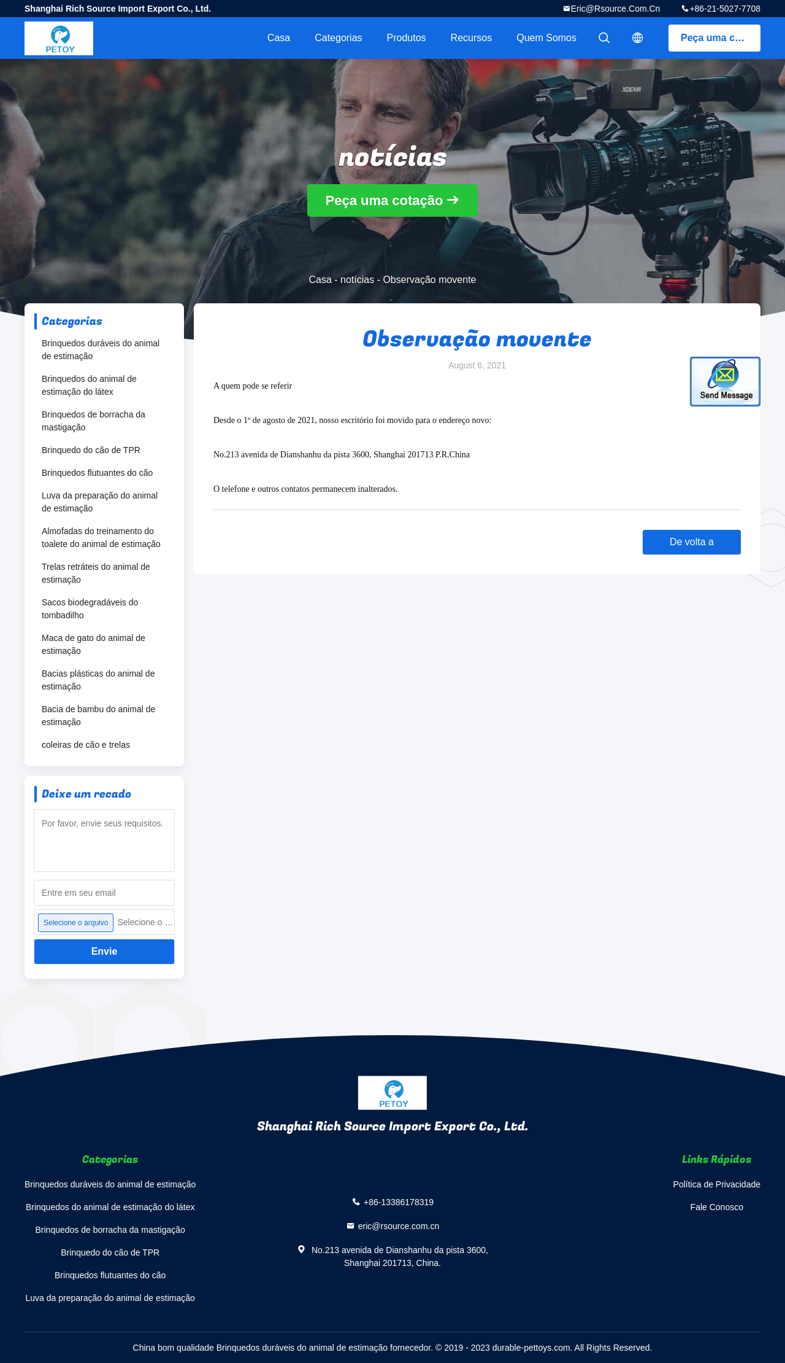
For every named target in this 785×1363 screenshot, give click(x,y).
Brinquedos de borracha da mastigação (93, 421)
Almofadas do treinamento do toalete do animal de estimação (101, 537)
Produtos (406, 38)
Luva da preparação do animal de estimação (100, 502)
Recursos (471, 38)
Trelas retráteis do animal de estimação (96, 573)
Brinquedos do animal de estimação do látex (89, 385)
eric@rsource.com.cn (616, 9)
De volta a (692, 542)
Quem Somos (546, 38)
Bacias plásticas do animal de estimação (98, 680)
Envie (104, 951)
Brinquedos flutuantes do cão (97, 473)
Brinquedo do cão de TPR (91, 450)
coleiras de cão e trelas (86, 745)
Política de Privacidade (716, 1184)
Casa (278, 38)
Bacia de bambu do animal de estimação (98, 715)
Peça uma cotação (720, 38)
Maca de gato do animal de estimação (93, 644)
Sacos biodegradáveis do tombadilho (90, 608)
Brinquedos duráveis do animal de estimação (100, 349)
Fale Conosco (717, 1207)
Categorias (338, 38)
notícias (357, 279)
